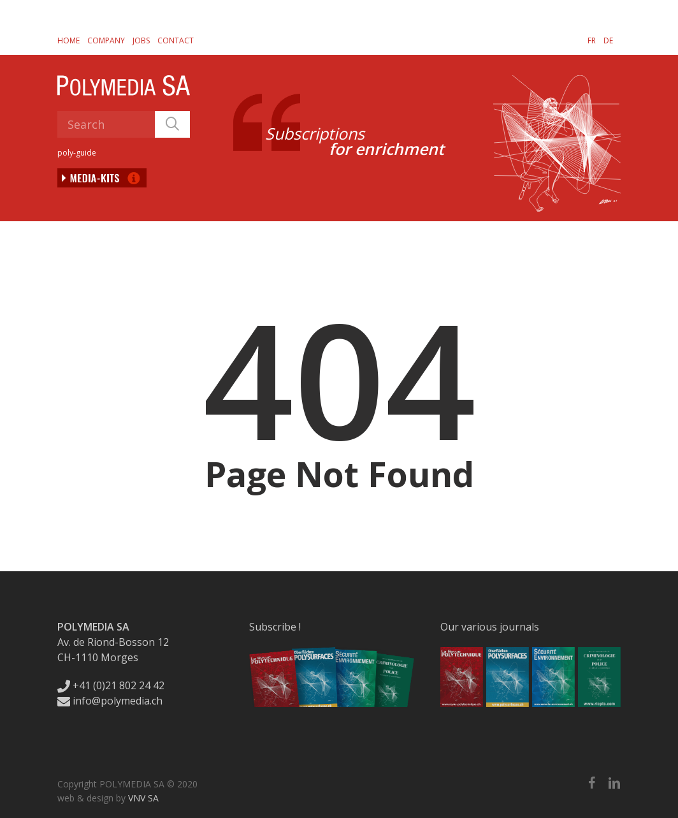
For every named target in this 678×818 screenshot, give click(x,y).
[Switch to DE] (608, 40)
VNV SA (143, 798)
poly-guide (76, 152)
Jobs (141, 40)
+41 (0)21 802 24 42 (110, 685)
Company (106, 40)
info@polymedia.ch (109, 701)
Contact (175, 40)
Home (68, 40)
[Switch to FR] (592, 40)
